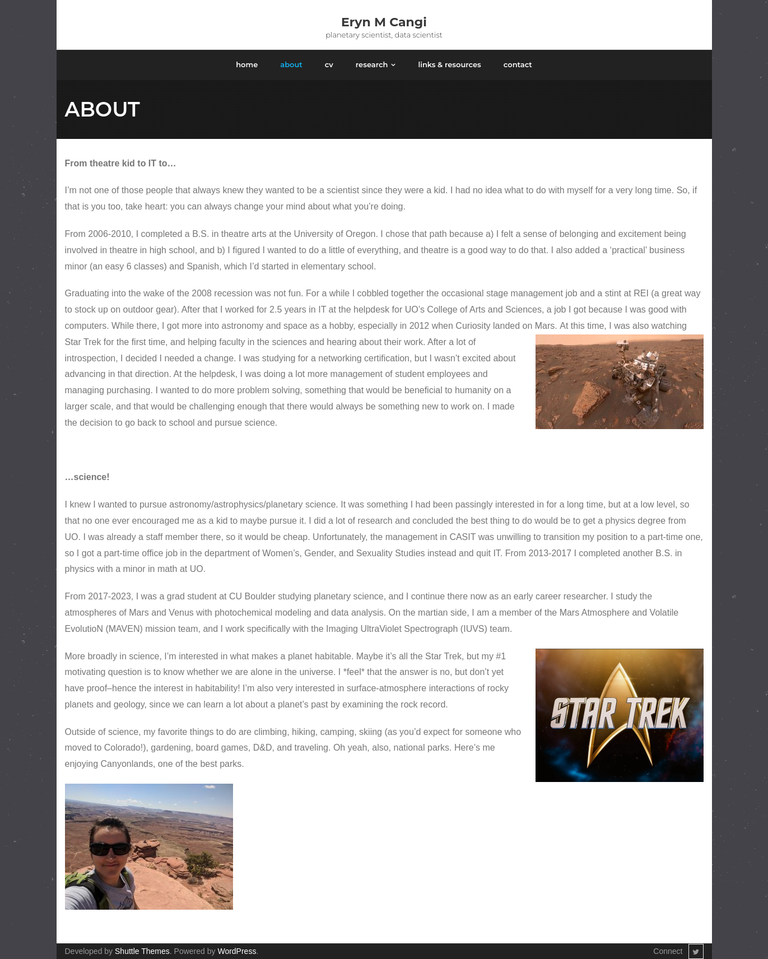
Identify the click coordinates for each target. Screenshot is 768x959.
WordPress (236, 951)
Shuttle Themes (142, 951)
